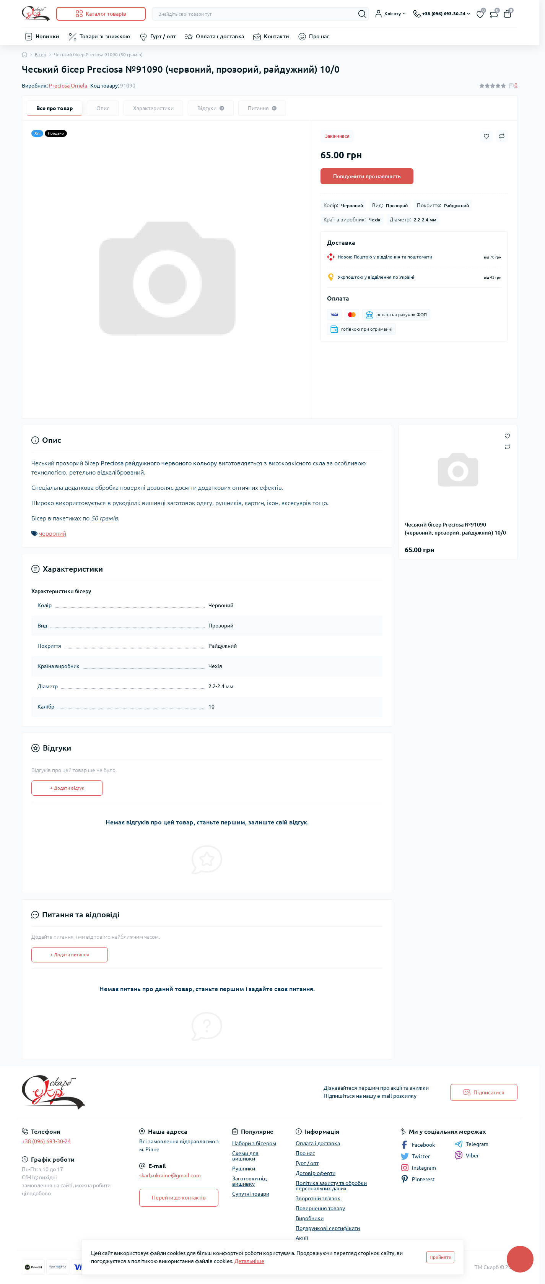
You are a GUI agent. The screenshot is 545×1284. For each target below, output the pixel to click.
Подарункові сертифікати (328, 1228)
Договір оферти (315, 1173)
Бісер (40, 54)
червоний (52, 533)
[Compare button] (502, 136)
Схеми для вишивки (245, 1156)
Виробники (310, 1218)
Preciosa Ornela (68, 86)
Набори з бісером (254, 1143)
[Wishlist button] (486, 136)
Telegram (471, 1144)
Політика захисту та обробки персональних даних (331, 1185)
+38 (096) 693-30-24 (46, 1141)
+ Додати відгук (67, 787)
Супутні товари (250, 1194)
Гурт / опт (163, 36)
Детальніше (249, 1261)
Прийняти (440, 1257)
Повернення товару (320, 1208)
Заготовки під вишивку (249, 1181)
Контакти (276, 36)
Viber (466, 1155)
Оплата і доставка (220, 36)
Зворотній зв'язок (318, 1198)
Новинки (48, 36)
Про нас (319, 36)
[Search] (362, 14)
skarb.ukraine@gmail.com (170, 1175)
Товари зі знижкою (105, 36)
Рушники (243, 1168)
